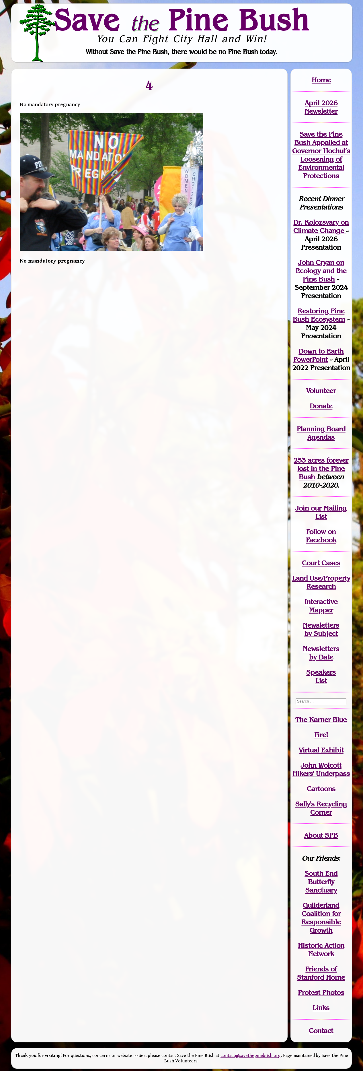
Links (321, 1008)
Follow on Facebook (321, 535)
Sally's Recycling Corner (321, 808)
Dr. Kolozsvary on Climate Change (321, 226)
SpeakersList (321, 676)
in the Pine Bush (322, 468)
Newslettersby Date (321, 653)
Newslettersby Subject (321, 629)
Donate (321, 406)
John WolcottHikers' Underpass (321, 769)
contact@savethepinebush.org (250, 1055)
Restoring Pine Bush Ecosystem (319, 315)
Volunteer (321, 391)
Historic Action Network (321, 949)
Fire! (321, 735)
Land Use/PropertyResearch (321, 582)
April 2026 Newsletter (321, 107)
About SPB (321, 835)
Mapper (321, 610)
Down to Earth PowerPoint (318, 355)
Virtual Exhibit (321, 750)
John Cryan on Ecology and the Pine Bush (321, 270)
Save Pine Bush (182, 20)
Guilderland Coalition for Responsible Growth (321, 917)
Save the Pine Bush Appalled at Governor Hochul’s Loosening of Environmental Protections (321, 155)
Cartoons (321, 789)
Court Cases (321, 563)
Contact (321, 1031)
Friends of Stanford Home (321, 973)
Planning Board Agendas (321, 433)
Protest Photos (321, 992)
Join (302, 508)
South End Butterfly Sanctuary (321, 881)
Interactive (321, 601)
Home (321, 80)
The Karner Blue (321, 719)
